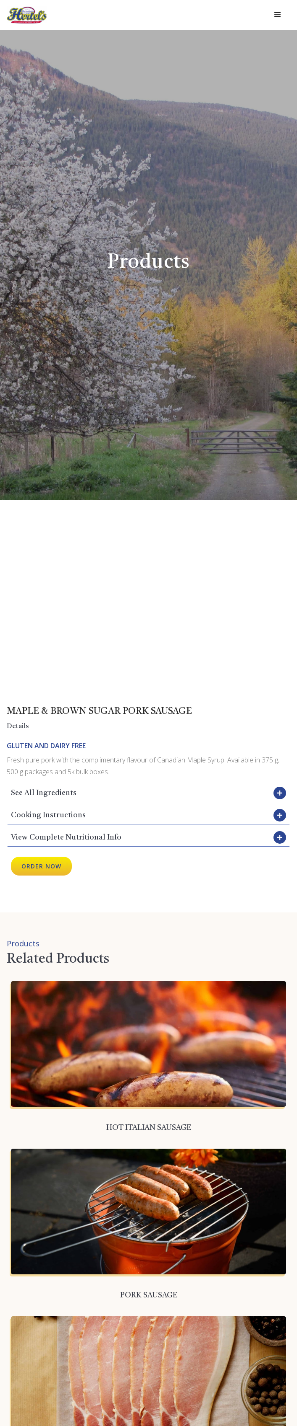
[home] (27, 14)
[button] (277, 15)
